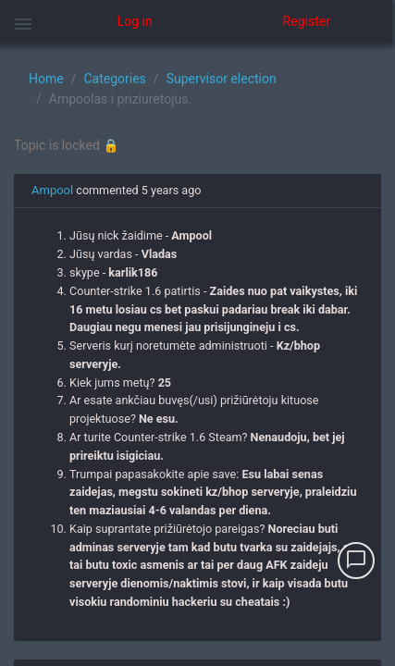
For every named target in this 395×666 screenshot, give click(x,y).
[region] (197, 354)
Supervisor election (222, 78)
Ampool (52, 190)
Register (306, 21)
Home (46, 78)
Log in (135, 21)
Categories (114, 78)
